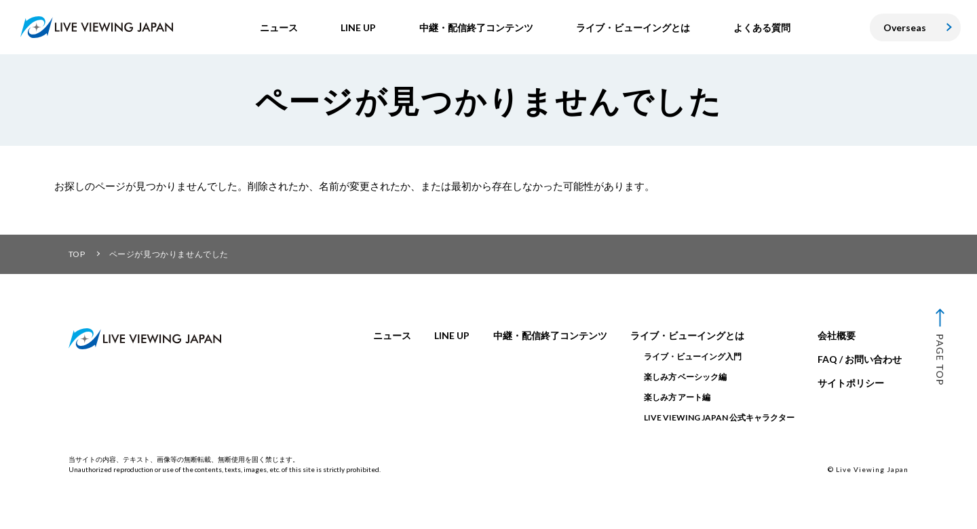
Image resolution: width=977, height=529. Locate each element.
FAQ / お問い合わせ (860, 359)
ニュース (392, 335)
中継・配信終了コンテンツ (550, 335)
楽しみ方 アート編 (677, 397)
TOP (77, 254)
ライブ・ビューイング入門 (693, 356)
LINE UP (452, 335)
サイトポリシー (851, 383)
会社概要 (837, 335)
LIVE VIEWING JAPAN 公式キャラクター (719, 417)
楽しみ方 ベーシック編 (685, 377)
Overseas (904, 27)
